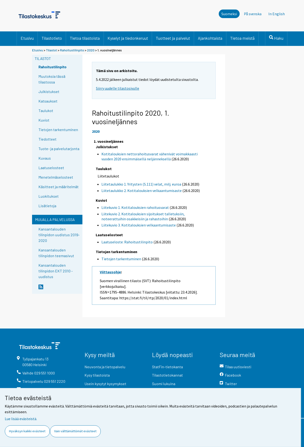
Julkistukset (48, 91)
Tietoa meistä (242, 38)
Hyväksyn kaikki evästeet (27, 431)
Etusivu (27, 38)
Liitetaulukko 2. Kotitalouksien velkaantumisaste (141, 190)
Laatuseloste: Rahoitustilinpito (127, 242)
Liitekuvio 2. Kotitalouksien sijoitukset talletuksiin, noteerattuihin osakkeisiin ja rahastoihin (143, 216)
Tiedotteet (47, 139)
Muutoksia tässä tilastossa (51, 79)
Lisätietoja (47, 205)
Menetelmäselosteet (55, 177)
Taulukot (45, 110)
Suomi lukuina (163, 383)
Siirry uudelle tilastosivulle (117, 88)
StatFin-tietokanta (167, 366)
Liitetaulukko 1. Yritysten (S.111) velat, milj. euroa (141, 184)
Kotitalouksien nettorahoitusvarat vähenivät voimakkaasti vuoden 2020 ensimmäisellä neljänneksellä (149, 156)
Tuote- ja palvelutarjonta (58, 148)
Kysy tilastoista (97, 375)
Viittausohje (110, 272)
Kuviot (43, 120)
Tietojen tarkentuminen (58, 129)
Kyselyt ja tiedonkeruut (128, 38)
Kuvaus (44, 158)
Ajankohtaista (210, 38)
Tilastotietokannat (167, 375)
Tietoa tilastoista (85, 38)
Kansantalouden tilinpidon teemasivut (56, 253)
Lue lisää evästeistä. (21, 418)
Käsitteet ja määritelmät (58, 186)
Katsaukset (47, 101)
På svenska (252, 13)
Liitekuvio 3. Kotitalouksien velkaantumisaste (138, 225)
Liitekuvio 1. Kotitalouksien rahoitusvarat (135, 207)
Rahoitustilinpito (72, 50)
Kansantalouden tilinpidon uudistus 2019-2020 (59, 235)
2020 (91, 50)
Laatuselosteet (51, 167)
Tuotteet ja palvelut (173, 38)
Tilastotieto (52, 38)
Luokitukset (48, 196)
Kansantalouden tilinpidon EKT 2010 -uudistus (55, 271)
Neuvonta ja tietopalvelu (105, 366)
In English (276, 13)
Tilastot (51, 50)
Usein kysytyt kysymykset (105, 383)
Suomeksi (229, 13)
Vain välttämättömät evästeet (75, 431)
